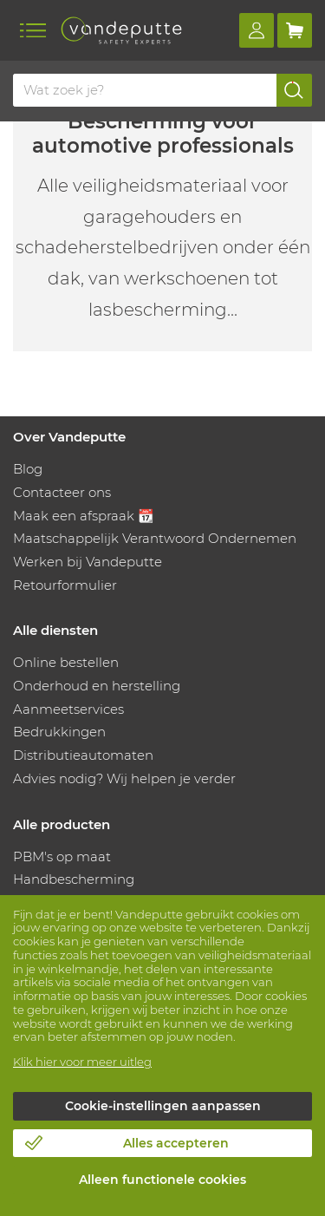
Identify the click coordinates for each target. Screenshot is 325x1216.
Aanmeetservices (68, 709)
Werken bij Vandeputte (87, 561)
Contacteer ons (62, 492)
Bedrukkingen (59, 731)
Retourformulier (65, 585)
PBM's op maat (62, 856)
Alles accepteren (176, 1143)
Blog (27, 469)
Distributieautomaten (83, 755)
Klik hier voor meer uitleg (82, 1062)
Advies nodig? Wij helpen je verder (124, 778)
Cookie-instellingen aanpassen (163, 1106)
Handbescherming (73, 879)
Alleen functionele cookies (162, 1179)
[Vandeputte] (121, 30)
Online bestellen (66, 662)
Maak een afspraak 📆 (83, 515)
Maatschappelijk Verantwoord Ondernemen (154, 538)
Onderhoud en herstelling (96, 685)
